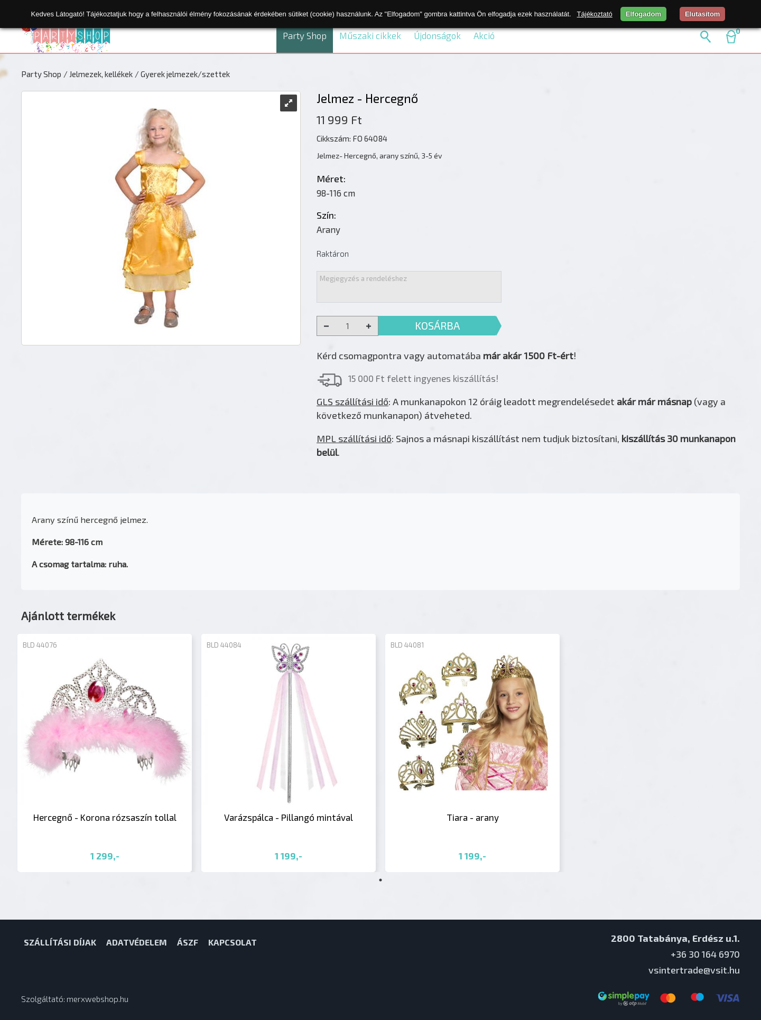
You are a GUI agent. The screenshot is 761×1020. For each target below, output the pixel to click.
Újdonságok (437, 35)
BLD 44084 (224, 645)
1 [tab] (380, 880)
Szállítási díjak (60, 942)
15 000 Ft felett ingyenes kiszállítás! (423, 378)
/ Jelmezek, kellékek (98, 74)
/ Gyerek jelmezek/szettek (182, 74)
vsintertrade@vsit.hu (694, 970)
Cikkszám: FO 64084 (352, 138)
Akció (484, 35)
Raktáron (333, 253)
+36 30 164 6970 (705, 954)
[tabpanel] (105, 753)
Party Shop (305, 35)
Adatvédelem (136, 942)
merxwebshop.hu (97, 999)
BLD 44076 (40, 645)
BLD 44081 (407, 645)
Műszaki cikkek (370, 35)
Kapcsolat (232, 942)
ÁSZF (187, 942)
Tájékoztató (594, 14)
